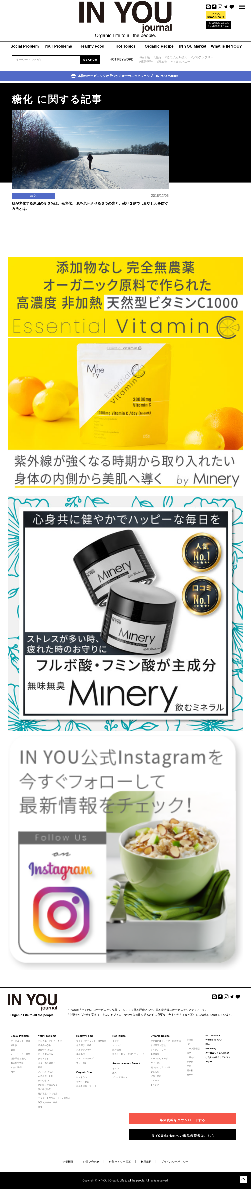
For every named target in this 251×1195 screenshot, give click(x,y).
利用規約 (146, 1161)
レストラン (81, 1077)
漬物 (189, 1053)
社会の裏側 (16, 1067)
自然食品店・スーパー (87, 1086)
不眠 (40, 1067)
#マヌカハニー (180, 61)
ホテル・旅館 (82, 1081)
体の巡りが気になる (47, 1085)
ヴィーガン (81, 1063)
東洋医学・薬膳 (83, 1045)
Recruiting (211, 1048)
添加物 (14, 1045)
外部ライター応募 (120, 1161)
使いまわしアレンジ (160, 1067)
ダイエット (43, 1058)
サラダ (190, 1061)
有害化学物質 (17, 1063)
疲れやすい (43, 1080)
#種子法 (144, 57)
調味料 (190, 1070)
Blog (208, 1044)
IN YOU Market (213, 1035)
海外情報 (116, 1050)
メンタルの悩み (45, 1071)
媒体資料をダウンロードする (201, 1118)
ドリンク (155, 1085)
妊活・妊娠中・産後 (47, 1102)
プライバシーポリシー (174, 1161)
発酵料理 (80, 1054)
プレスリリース (119, 1077)
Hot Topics (118, 1035)
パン (189, 1044)
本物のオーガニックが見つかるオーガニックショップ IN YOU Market (124, 76)
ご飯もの (191, 1057)
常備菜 (190, 1040)
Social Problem (20, 1035)
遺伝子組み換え (18, 1058)
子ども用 (155, 1071)
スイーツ (155, 1080)
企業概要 (68, 1161)
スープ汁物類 (193, 1048)
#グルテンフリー (202, 57)
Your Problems (47, 1035)
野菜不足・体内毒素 (47, 1093)
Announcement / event (126, 1063)
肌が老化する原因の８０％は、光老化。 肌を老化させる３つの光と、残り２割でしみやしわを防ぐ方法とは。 (90, 215)
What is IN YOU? (214, 1040)
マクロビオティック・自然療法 (91, 1041)
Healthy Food (84, 1035)
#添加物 (162, 61)
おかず (190, 1075)
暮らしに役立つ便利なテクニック (128, 1054)
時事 (13, 1071)
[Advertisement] (202, 107)
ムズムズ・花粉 (45, 1076)
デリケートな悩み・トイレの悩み (54, 1098)
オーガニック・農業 (20, 1041)
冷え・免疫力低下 (46, 1063)
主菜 (189, 1066)
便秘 (40, 1107)
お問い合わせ (91, 1161)
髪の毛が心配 (44, 1089)
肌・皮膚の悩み (45, 1054)
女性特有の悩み (45, 1050)
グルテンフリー (83, 1050)
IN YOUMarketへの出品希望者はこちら (218, 25)
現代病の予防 (44, 1045)
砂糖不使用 (156, 1076)
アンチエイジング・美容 (50, 1041)
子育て (115, 1041)
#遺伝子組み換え (176, 57)
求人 (114, 1073)
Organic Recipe (160, 1035)
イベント (116, 1068)
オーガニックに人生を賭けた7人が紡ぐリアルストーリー (218, 1057)
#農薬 (157, 57)
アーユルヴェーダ (85, 1058)
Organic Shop (84, 1072)
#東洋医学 (146, 61)
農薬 (13, 1050)
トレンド (116, 1045)
